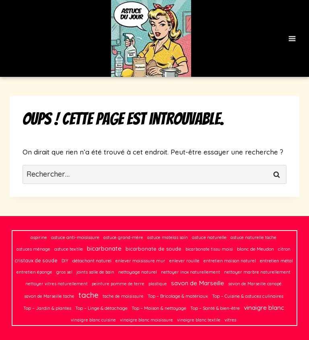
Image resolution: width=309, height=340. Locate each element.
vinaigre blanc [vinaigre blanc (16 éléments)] (264, 307)
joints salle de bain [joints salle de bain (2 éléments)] (95, 272)
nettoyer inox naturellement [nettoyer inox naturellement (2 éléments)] (190, 272)
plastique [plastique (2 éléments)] (157, 283)
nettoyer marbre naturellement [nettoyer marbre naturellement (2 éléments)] (257, 272)
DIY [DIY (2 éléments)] (65, 261)
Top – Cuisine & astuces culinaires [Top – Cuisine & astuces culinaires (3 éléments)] (247, 296)
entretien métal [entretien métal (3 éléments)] (276, 261)
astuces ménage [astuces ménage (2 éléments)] (33, 249)
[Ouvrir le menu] (291, 38)
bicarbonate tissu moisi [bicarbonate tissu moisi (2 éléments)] (209, 249)
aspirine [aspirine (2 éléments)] (39, 237)
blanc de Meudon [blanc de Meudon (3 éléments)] (255, 249)
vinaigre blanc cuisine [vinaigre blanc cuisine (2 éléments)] (93, 320)
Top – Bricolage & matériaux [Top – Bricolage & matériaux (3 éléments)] (178, 296)
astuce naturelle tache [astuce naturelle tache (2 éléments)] (253, 237)
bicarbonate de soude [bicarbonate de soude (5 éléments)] (153, 248)
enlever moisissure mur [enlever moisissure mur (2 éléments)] (140, 261)
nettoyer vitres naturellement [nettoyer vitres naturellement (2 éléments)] (56, 283)
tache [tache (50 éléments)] (88, 295)
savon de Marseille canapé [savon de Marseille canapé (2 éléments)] (255, 283)
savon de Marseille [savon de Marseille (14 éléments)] (197, 283)
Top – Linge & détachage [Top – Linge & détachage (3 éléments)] (101, 308)
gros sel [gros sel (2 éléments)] (64, 272)
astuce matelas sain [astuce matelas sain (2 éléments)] (167, 237)
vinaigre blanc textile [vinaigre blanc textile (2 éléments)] (198, 320)
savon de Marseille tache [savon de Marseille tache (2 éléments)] (49, 296)
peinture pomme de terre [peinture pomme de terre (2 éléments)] (118, 283)
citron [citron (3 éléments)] (284, 249)
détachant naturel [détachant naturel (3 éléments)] (91, 261)
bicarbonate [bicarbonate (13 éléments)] (104, 248)
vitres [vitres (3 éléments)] (230, 320)
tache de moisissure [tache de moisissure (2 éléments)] (123, 296)
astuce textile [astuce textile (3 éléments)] (68, 249)
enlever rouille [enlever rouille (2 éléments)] (184, 261)
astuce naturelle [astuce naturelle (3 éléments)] (209, 237)
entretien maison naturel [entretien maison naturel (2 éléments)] (230, 261)
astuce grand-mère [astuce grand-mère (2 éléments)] (123, 237)
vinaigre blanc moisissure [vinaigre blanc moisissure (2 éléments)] (146, 320)
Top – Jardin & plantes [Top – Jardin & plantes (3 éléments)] (47, 308)
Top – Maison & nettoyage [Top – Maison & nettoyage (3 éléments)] (159, 308)
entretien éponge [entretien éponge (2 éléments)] (34, 272)
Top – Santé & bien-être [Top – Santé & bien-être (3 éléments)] (215, 308)
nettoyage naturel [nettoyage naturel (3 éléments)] (137, 272)
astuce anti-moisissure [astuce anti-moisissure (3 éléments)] (75, 237)
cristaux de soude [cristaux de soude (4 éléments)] (36, 261)
